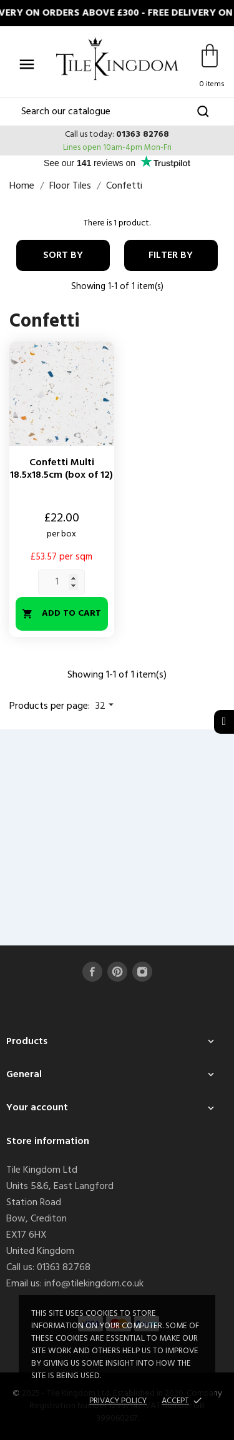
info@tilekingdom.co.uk (94, 1284)
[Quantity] (61, 582)
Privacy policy (118, 1401)
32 (106, 706)
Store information (47, 1141)
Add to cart (61, 613)
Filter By (171, 255)
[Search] (117, 112)
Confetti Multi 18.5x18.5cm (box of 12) (61, 469)
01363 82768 (142, 134)
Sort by (63, 255)
